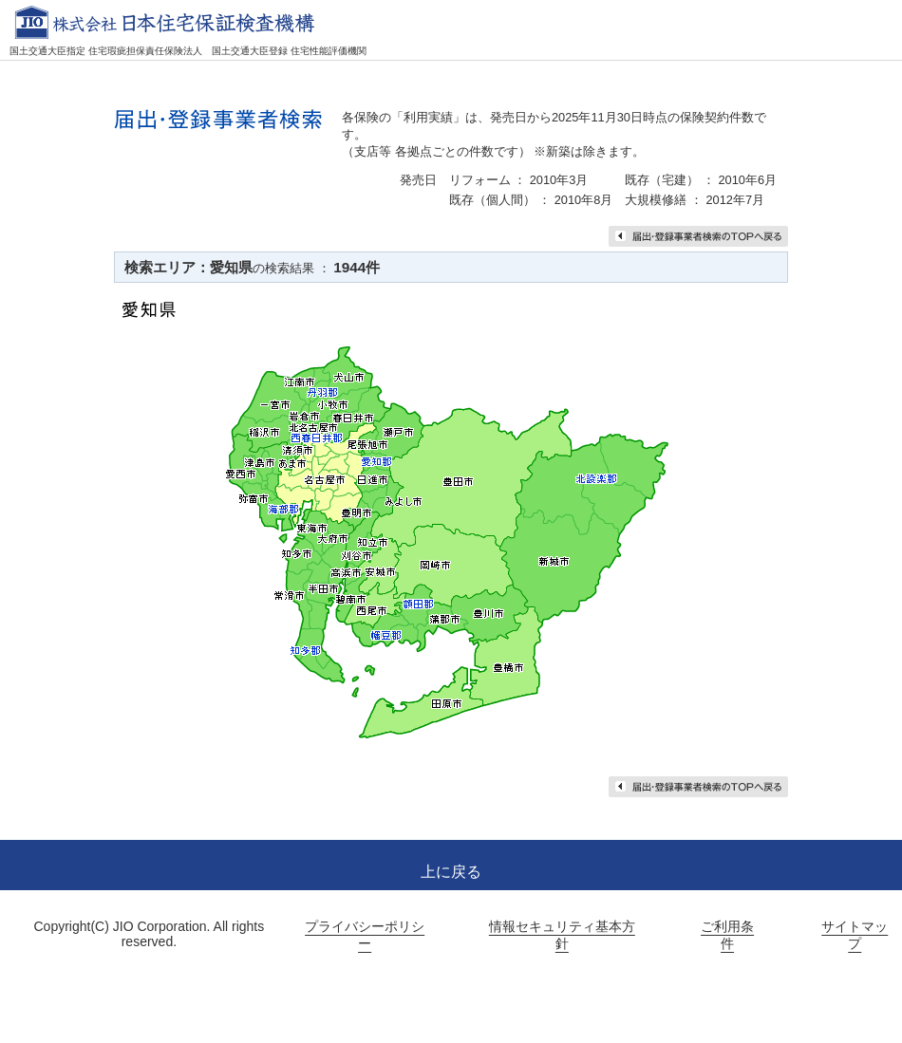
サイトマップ (854, 935)
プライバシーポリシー (364, 935)
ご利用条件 (727, 935)
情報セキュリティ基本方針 (562, 935)
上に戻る (451, 872)
